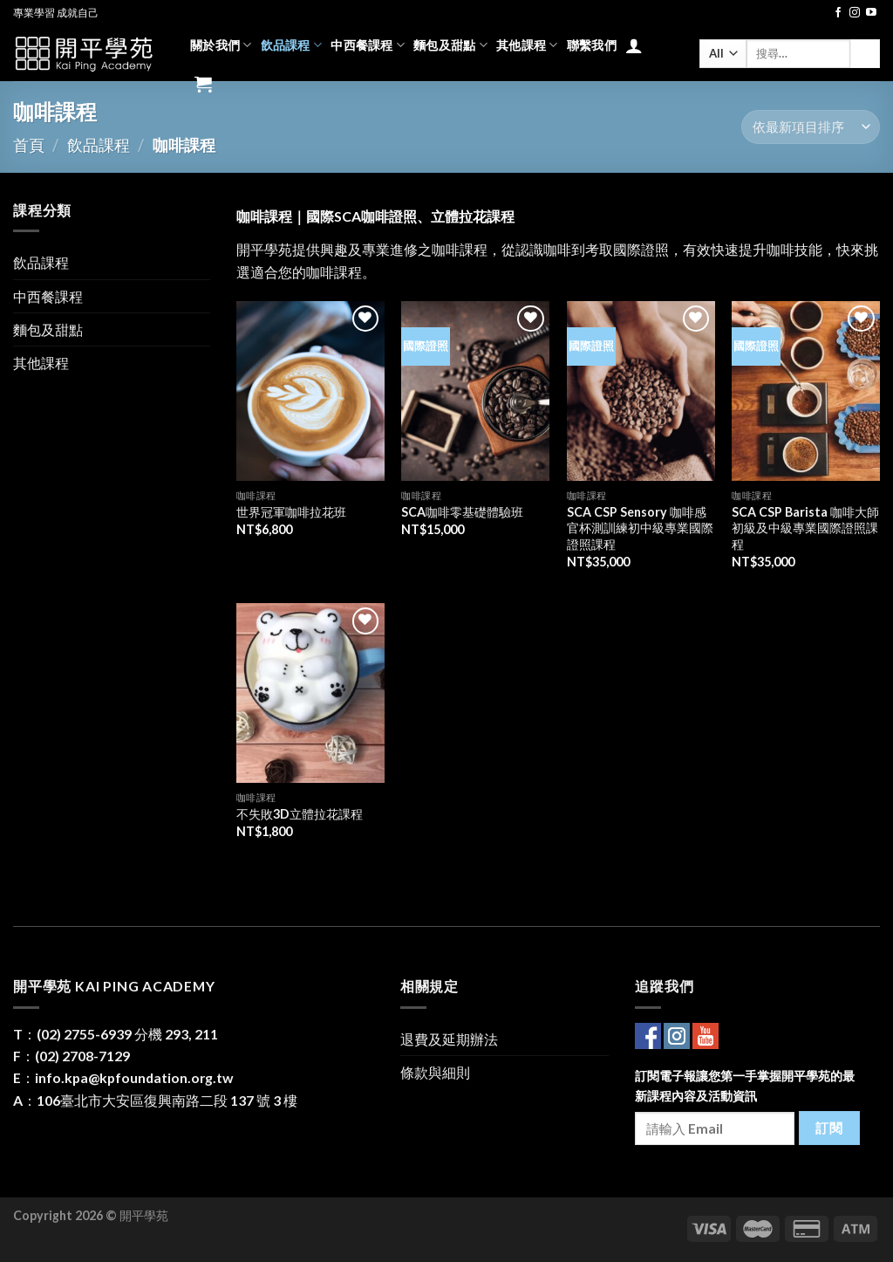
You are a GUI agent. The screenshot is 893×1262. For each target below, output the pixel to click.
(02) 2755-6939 (84, 1033)
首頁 (28, 144)
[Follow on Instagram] (854, 13)
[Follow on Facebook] (838, 13)
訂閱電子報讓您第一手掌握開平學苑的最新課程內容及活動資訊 (745, 1085)
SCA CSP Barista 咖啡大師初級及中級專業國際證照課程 (805, 528)
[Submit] (865, 53)
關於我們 (221, 45)
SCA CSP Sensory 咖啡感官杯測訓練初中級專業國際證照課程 (640, 528)
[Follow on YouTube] (871, 13)
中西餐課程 (368, 45)
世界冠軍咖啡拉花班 (291, 511)
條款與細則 (435, 1072)
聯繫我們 (592, 45)
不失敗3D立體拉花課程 (299, 813)
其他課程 (527, 45)
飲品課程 (292, 45)
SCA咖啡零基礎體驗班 (462, 511)
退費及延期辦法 (449, 1039)
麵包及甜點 (450, 45)
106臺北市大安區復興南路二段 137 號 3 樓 (167, 1100)
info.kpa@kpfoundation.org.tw (134, 1077)
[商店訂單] (810, 127)
